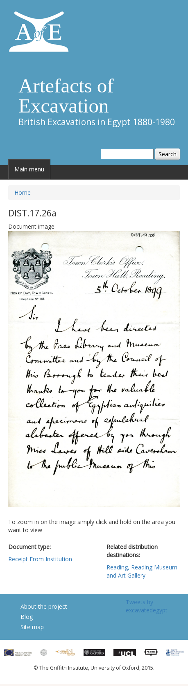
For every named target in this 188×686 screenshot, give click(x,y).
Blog (26, 617)
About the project (43, 606)
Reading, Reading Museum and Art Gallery (141, 571)
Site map (32, 627)
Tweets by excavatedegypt (147, 606)
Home (22, 192)
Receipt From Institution (40, 559)
